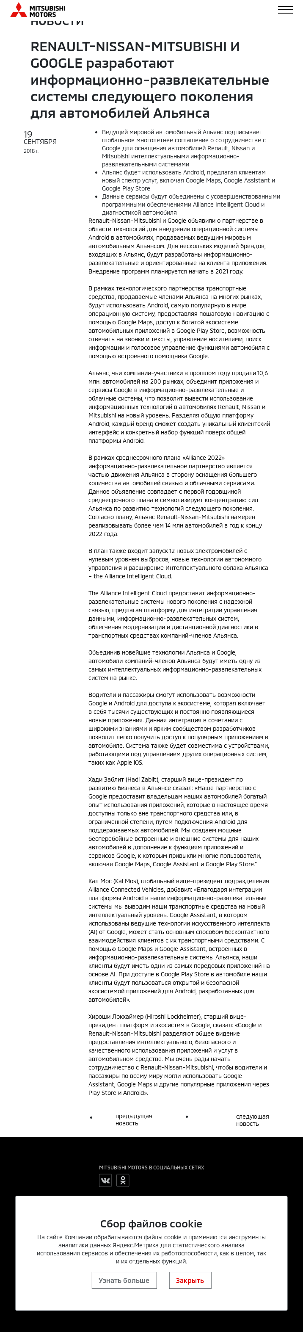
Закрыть (190, 1280)
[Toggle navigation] (285, 9)
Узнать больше (124, 1280)
